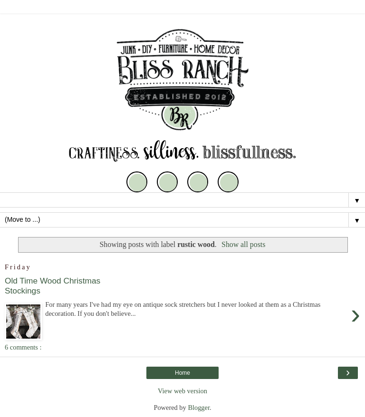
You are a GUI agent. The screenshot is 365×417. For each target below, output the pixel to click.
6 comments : (23, 347)
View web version (182, 391)
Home (182, 373)
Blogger (199, 407)
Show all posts (243, 244)
